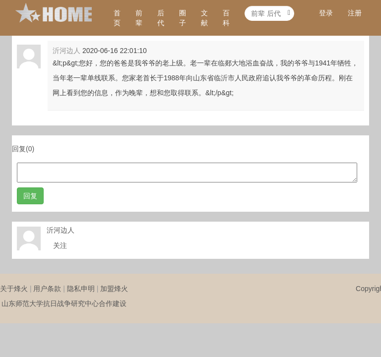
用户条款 (47, 289)
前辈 (138, 18)
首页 (117, 18)
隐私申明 (81, 289)
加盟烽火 (114, 289)
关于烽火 (14, 289)
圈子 (182, 18)
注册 (355, 13)
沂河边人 (66, 51)
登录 (326, 13)
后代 (160, 18)
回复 (30, 196)
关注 (60, 245)
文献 (204, 18)
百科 (226, 18)
